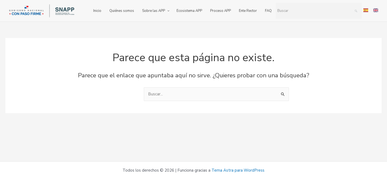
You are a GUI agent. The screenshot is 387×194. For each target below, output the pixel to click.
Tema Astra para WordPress (238, 170)
